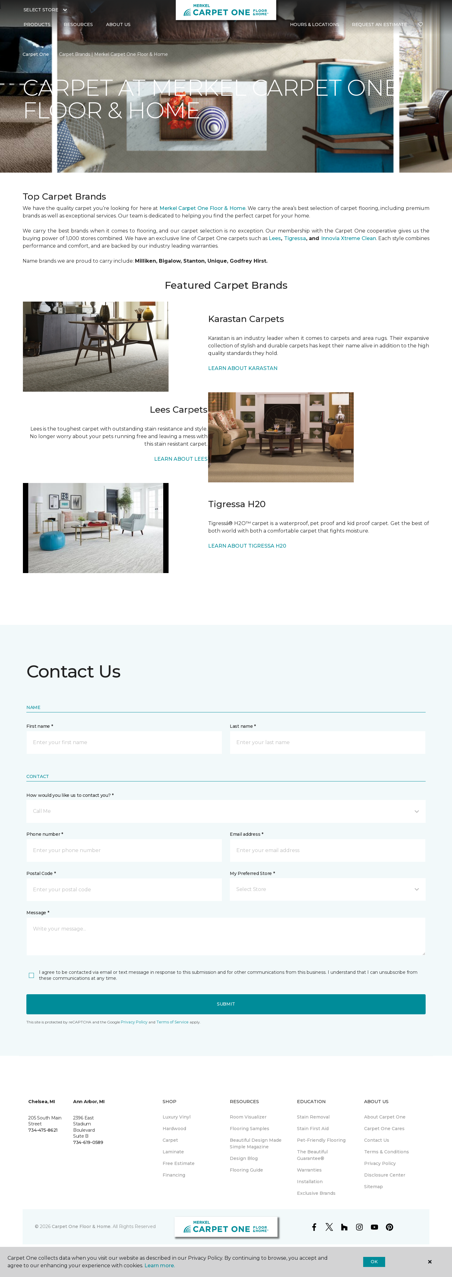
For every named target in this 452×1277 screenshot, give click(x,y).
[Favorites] (421, 25)
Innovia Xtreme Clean (348, 238)
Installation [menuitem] (310, 1181)
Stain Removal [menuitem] (313, 1117)
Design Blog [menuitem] (244, 1158)
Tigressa (295, 238)
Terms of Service (172, 1022)
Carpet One (36, 54)
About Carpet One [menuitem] (385, 1117)
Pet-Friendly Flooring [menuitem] (321, 1140)
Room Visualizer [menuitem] (248, 1117)
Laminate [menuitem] (173, 1152)
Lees (275, 238)
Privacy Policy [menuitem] (380, 1163)
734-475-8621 (43, 1130)
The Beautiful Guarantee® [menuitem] (312, 1155)
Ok (374, 1261)
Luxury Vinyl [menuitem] (177, 1117)
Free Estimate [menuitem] (179, 1163)
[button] (226, 811)
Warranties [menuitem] (309, 1170)
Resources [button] (78, 24)
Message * (37, 912)
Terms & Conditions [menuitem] (386, 1152)
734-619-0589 (88, 1142)
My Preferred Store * (252, 873)
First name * (39, 726)
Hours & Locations (314, 24)
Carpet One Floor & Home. (81, 1226)
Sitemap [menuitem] (373, 1186)
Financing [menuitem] (174, 1175)
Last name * (243, 726)
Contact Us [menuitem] (376, 1140)
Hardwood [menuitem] (174, 1128)
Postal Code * (41, 873)
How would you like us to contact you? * (70, 795)
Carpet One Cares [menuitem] (384, 1128)
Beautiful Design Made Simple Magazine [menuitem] (256, 1143)
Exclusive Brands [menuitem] (316, 1193)
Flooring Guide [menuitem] (246, 1170)
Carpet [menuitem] (170, 1140)
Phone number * (44, 834)
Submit (226, 1004)
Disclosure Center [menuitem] (384, 1175)
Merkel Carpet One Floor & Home (202, 208)
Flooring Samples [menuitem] (249, 1128)
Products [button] (37, 24)
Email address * (246, 834)
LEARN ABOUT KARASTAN (242, 368)
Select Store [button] (41, 10)
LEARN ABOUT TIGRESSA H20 (247, 546)
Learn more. (159, 1266)
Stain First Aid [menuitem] (313, 1128)
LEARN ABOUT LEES (180, 459)
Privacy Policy (134, 1022)
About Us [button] (118, 24)
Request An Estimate (379, 24)
